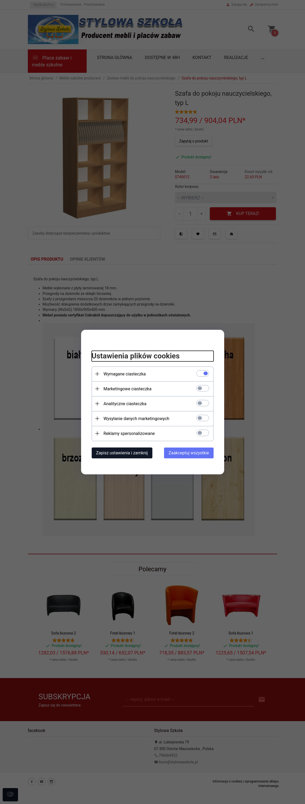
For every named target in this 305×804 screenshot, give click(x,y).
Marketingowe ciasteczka (128, 388)
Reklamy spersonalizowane (129, 433)
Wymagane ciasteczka (125, 373)
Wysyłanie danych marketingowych (136, 418)
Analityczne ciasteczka (125, 403)
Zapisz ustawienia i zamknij (122, 452)
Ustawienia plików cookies (136, 356)
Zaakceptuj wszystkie (189, 452)
